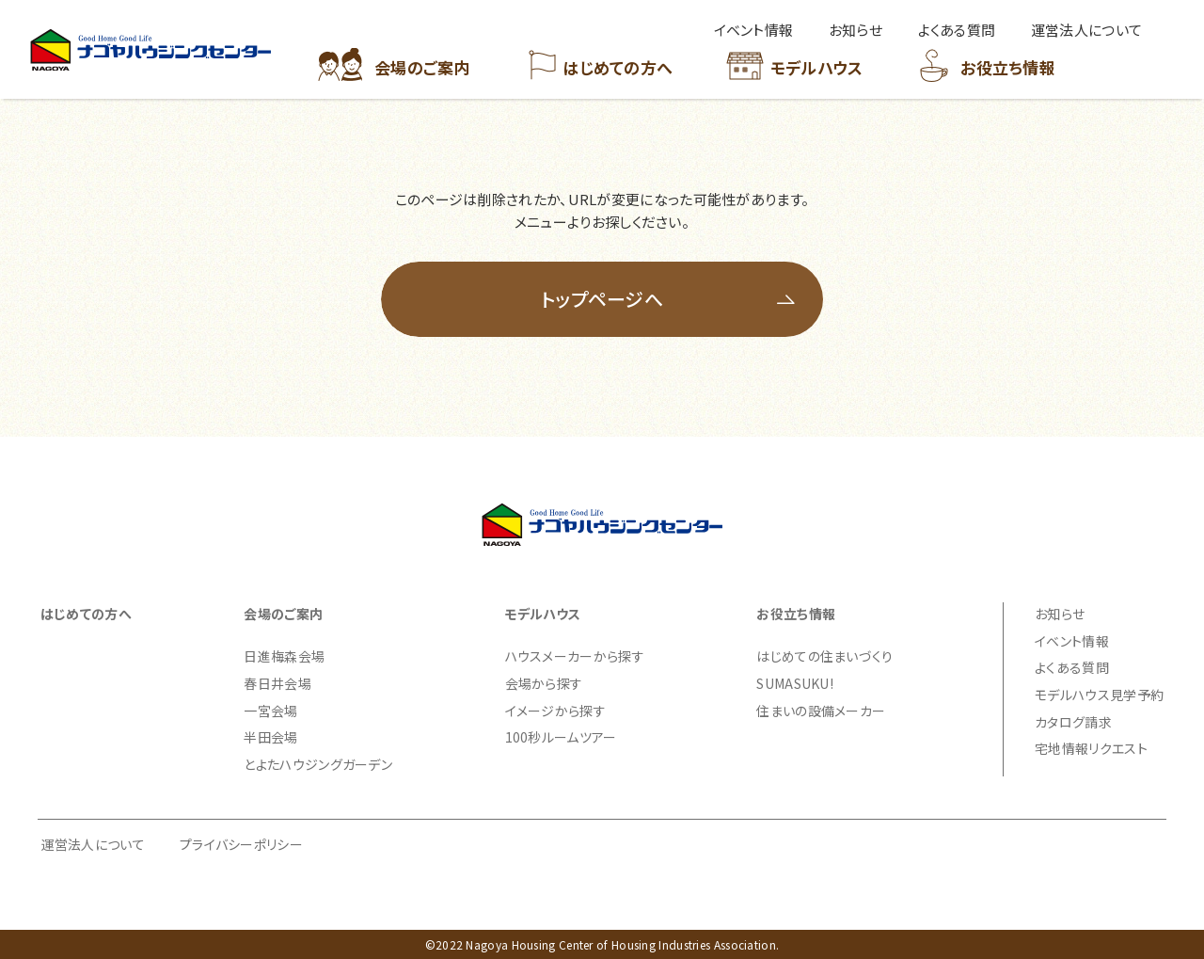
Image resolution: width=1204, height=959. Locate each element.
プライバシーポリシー (241, 844)
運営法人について (93, 844)
